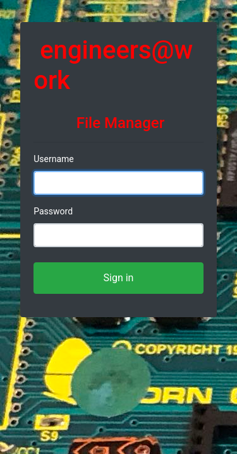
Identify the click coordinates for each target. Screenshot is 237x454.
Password (53, 211)
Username (53, 159)
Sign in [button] (119, 278)
